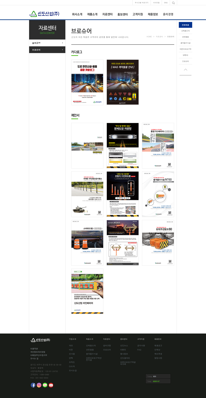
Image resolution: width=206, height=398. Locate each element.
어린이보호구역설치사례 (128, 363)
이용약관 (34, 348)
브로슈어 (185, 61)
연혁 (71, 358)
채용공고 (158, 346)
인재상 (157, 350)
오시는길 (73, 370)
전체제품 (185, 25)
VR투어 (185, 55)
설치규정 (36, 42)
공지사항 (141, 346)
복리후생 (158, 354)
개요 (71, 346)
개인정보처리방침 (37, 351)
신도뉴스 (124, 346)
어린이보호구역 (185, 49)
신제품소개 (185, 30)
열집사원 (158, 358)
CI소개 (72, 366)
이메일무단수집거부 (38, 355)
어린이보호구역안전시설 (94, 359)
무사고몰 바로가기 (141, 2)
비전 (71, 350)
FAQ (139, 350)
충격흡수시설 (185, 43)
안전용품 (185, 37)
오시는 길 (34, 358)
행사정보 (124, 354)
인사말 (72, 354)
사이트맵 (156, 2)
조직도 (72, 362)
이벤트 (123, 350)
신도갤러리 (125, 358)
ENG (166, 2)
